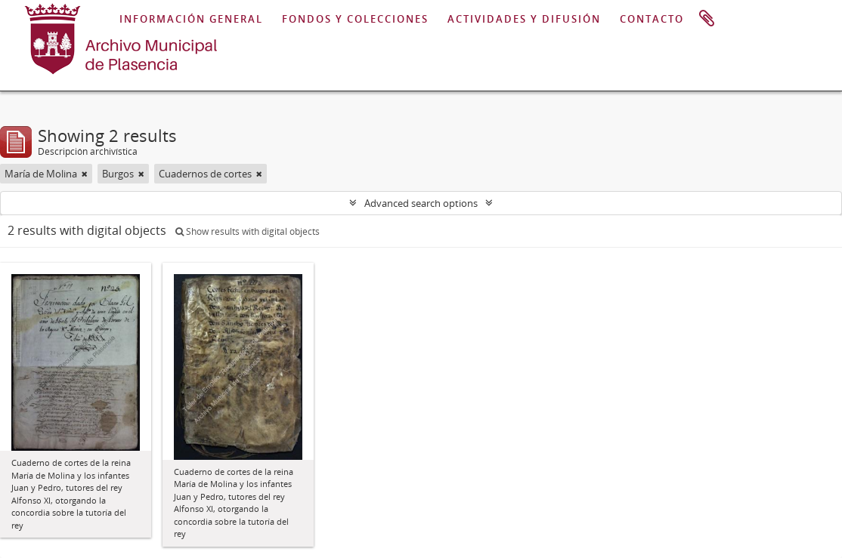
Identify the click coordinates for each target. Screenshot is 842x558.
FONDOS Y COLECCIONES (355, 19)
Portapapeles (707, 19)
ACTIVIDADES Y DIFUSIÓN (524, 19)
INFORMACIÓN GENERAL (191, 19)
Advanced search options (421, 203)
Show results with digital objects (247, 231)
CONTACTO (652, 19)
